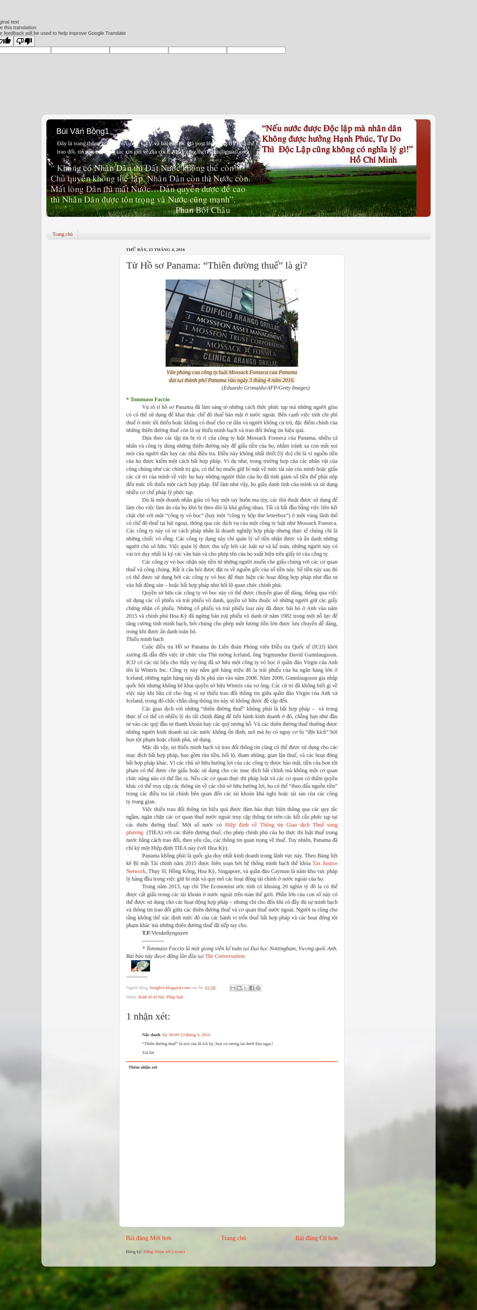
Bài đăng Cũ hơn (316, 1237)
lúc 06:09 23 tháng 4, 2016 (186, 1034)
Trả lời (148, 1052)
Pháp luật (174, 996)
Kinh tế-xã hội (151, 996)
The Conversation (224, 956)
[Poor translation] (24, 41)
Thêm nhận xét (143, 1067)
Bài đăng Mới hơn (149, 1237)
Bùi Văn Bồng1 (82, 131)
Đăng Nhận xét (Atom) (164, 1251)
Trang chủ (63, 234)
